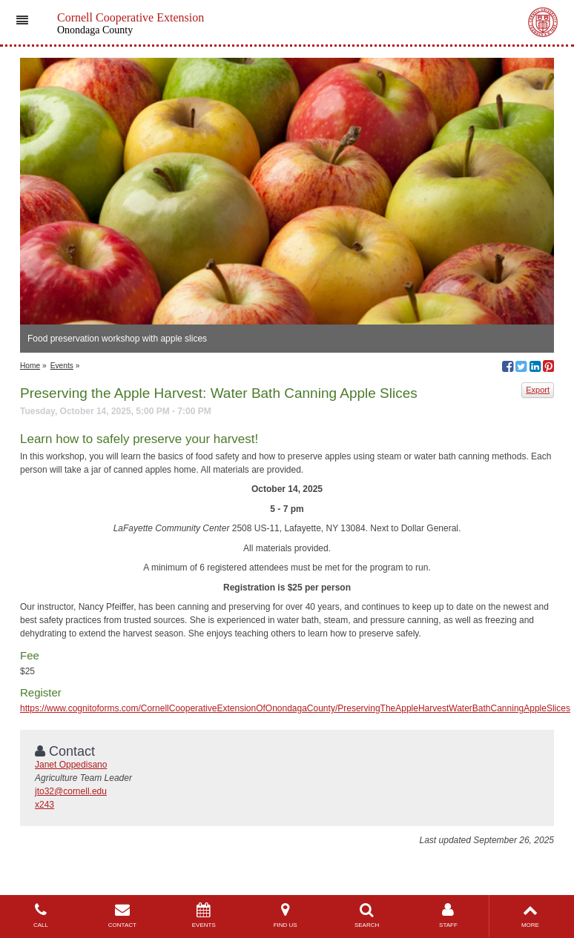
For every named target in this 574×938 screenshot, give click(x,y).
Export (538, 389)
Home (30, 366)
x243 (44, 804)
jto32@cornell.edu (71, 791)
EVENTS (204, 915)
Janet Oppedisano (71, 764)
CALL (41, 915)
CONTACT (122, 915)
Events (61, 366)
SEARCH (367, 915)
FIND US (285, 915)
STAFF (449, 915)
